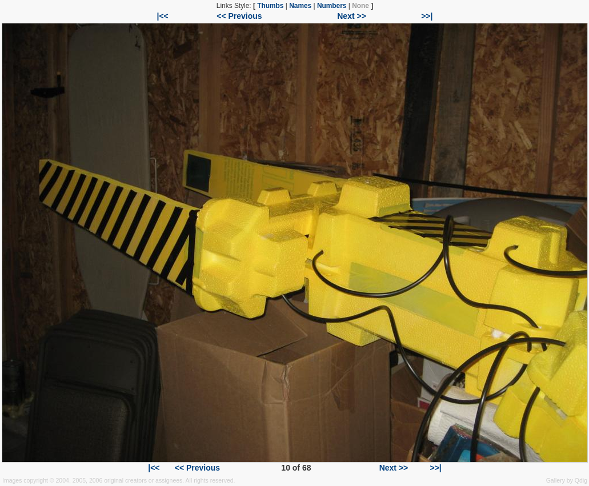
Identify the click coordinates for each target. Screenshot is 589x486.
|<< (163, 16)
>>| (426, 16)
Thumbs (270, 6)
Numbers (332, 6)
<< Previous (239, 16)
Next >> (351, 16)
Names (300, 6)
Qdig (581, 480)
